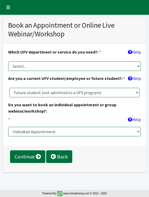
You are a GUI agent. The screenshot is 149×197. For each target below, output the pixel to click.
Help (134, 52)
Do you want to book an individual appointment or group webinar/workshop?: (62, 108)
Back (59, 156)
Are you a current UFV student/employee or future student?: (65, 78)
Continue (28, 156)
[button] (8, 7)
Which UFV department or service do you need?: (53, 52)
